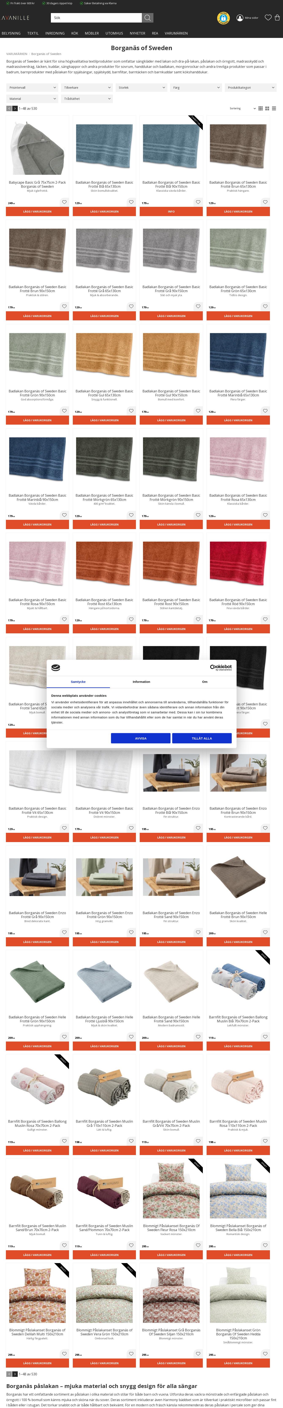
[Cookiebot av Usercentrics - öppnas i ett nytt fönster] (213, 668)
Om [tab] (204, 681)
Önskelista (151, 1399)
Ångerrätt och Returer (89, 1379)
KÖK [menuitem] (74, 33)
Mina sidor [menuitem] (251, 18)
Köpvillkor (151, 1379)
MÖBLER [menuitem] (92, 33)
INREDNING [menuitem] (55, 33)
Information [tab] (141, 681)
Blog (78, 1392)
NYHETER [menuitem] (137, 33)
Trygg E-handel (85, 1375)
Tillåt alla (202, 738)
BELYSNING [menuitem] (11, 33)
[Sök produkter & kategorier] (120, 18)
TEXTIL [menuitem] (33, 33)
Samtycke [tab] (78, 681)
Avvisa (141, 738)
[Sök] (158, 18)
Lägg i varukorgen (27, 194)
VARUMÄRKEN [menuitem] (176, 33)
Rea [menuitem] (155, 33)
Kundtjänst (151, 1375)
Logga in (150, 1395)
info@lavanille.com (27, 1391)
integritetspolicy (244, 1326)
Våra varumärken (86, 1396)
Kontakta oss (84, 1388)
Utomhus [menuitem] (114, 33)
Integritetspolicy (86, 1383)
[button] (268, 18)
